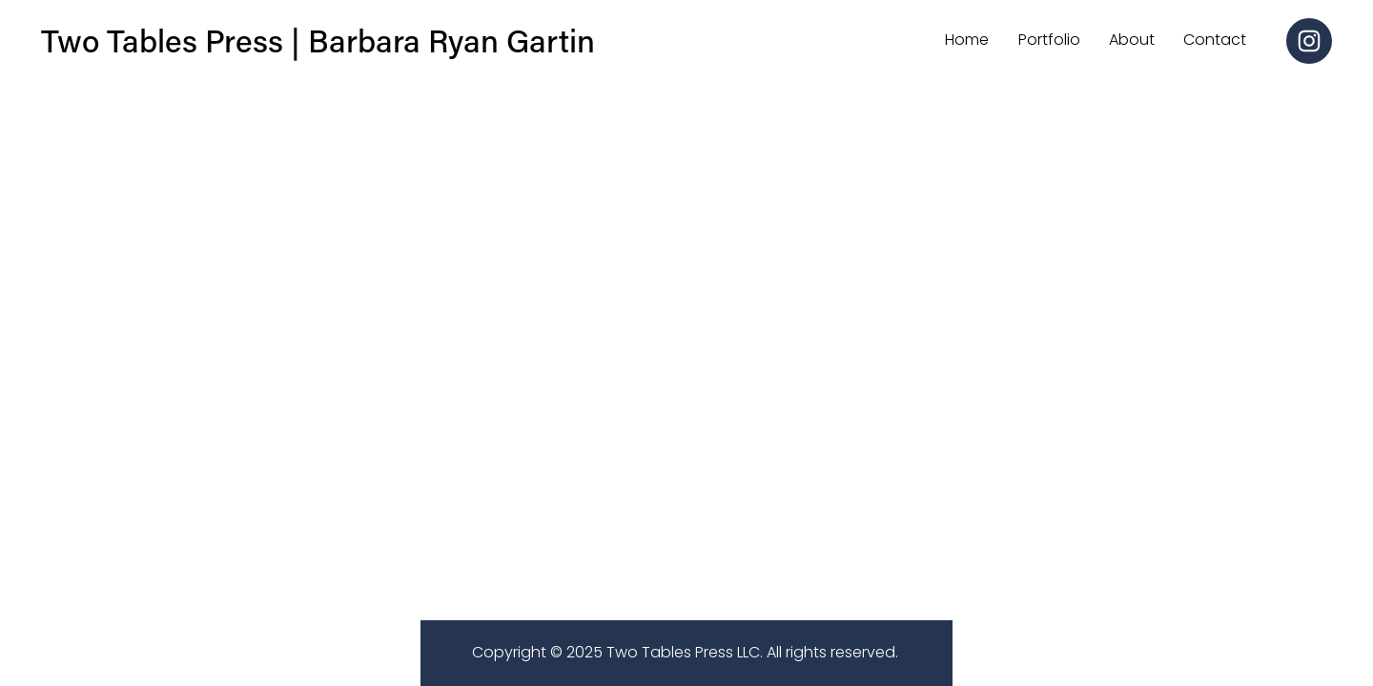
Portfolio (1049, 39)
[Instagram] (1309, 41)
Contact (1214, 39)
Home (967, 39)
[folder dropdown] (1132, 41)
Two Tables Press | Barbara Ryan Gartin (318, 40)
